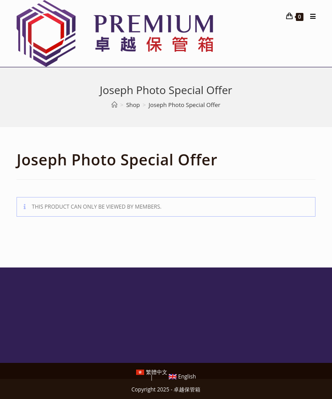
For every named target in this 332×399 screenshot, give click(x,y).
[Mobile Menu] (309, 16)
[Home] (114, 105)
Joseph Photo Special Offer (184, 105)
